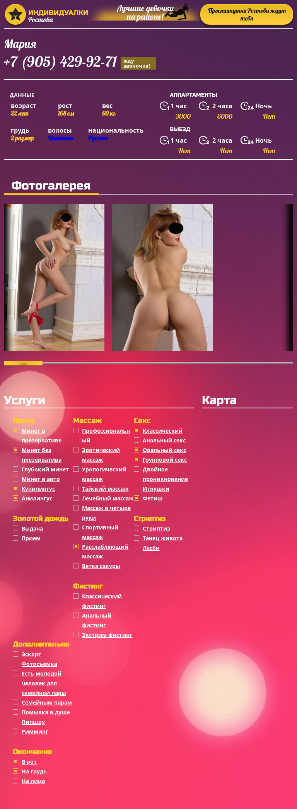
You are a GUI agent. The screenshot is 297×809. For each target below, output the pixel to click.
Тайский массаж (105, 488)
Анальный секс (164, 440)
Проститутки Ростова (247, 14)
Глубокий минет (45, 469)
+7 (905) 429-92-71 (80, 63)
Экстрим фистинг (107, 634)
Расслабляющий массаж (105, 551)
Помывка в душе (46, 712)
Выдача (32, 528)
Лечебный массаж (107, 498)
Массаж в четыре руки (106, 512)
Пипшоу (33, 721)
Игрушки (156, 488)
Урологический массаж (104, 474)
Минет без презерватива (41, 454)
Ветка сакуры (101, 566)
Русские (98, 138)
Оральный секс (164, 450)
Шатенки (60, 138)
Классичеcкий (163, 430)
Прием (31, 538)
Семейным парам (47, 702)
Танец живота (163, 538)
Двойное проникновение (165, 474)
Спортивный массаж (100, 532)
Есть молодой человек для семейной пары (44, 683)
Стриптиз (156, 528)
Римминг (35, 731)
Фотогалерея (51, 186)
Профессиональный (106, 435)
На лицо (33, 781)
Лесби (151, 547)
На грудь (34, 771)
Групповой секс (165, 459)
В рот (29, 761)
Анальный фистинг (96, 620)
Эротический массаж (101, 454)
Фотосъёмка (39, 663)
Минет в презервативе (41, 435)
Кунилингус (38, 488)
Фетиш (153, 498)
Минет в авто (41, 479)
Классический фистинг (102, 600)
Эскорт (31, 654)
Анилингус (37, 498)
